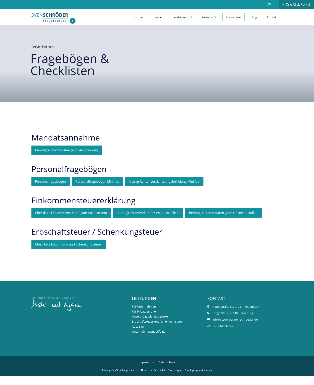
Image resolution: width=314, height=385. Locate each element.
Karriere (208, 16)
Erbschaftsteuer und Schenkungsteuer (158, 330)
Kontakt (272, 17)
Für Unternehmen (144, 315)
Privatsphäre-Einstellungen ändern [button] (116, 379)
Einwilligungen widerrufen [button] (202, 379)
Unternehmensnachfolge (148, 340)
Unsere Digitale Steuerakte (150, 325)
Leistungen (182, 16)
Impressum (146, 371)
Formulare (233, 17)
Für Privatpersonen (145, 320)
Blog (254, 17)
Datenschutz (166, 371)
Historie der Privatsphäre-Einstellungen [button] (162, 379)
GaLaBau (138, 335)
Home (138, 17)
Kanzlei (158, 17)
